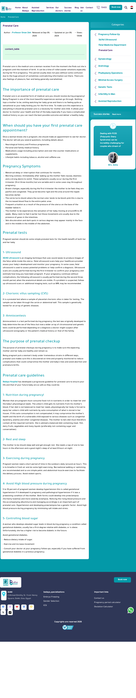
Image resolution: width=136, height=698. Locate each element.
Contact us (99, 654)
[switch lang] (132, 7)
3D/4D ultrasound (11, 314)
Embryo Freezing (51, 653)
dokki (25, 651)
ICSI (45, 661)
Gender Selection (51, 657)
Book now (116, 7)
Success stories (107, 114)
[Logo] (6, 8)
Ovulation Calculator (103, 663)
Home (3, 17)
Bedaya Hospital (10, 438)
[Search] (126, 7)
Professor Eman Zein (21, 33)
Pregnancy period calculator (107, 659)
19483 (102, 8)
